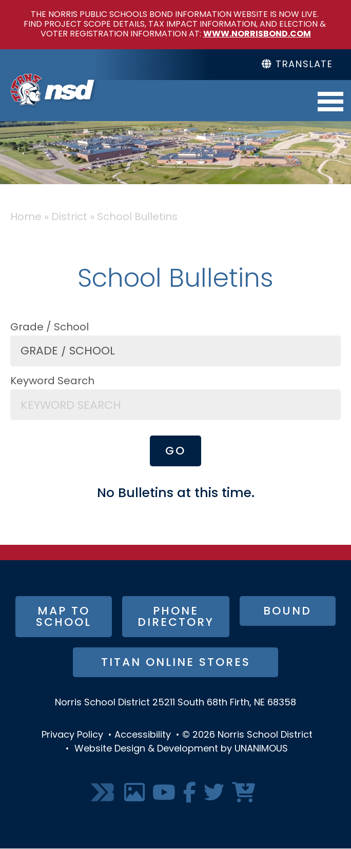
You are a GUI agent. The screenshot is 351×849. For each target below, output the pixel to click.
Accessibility (142, 735)
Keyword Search (52, 382)
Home (26, 217)
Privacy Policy (72, 735)
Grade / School (49, 328)
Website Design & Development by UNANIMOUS (181, 749)
